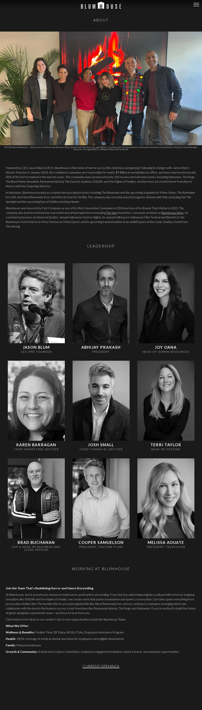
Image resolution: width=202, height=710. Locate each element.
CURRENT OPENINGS (101, 622)
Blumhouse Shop (173, 169)
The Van (111, 169)
